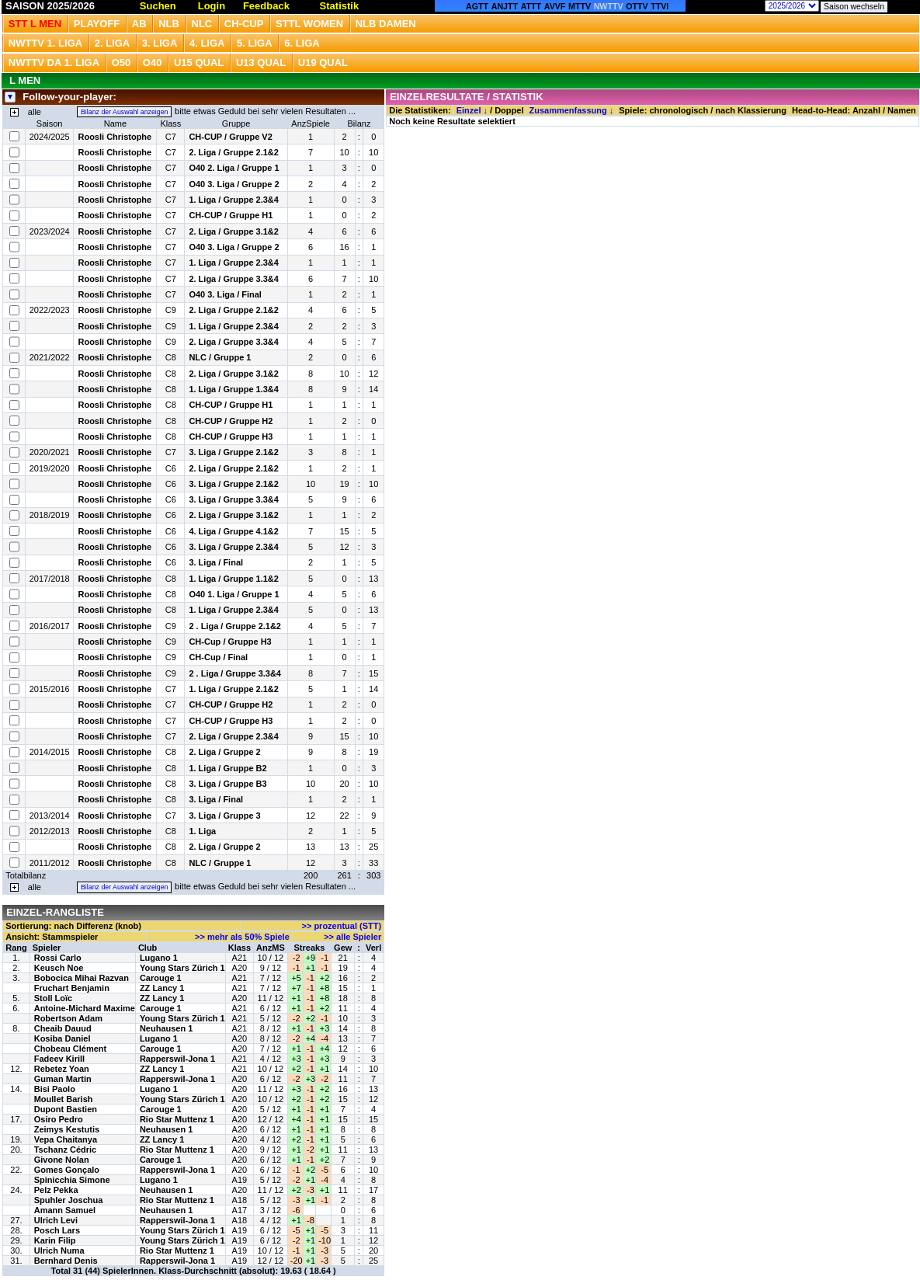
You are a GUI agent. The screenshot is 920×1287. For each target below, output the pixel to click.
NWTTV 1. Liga (45, 43)
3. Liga (160, 43)
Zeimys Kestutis (66, 1129)
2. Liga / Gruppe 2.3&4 (234, 736)
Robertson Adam (68, 1018)
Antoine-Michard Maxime (84, 1008)
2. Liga (112, 43)
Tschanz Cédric (65, 1149)
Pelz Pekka (56, 1190)
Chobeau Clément (70, 1048)
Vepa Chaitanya (65, 1139)
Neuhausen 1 (166, 1028)
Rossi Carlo (58, 957)
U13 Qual (261, 62)
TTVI (659, 6)
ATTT (531, 6)
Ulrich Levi (56, 1220)
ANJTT (504, 6)
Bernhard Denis (66, 1260)
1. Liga (202, 831)
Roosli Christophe (114, 136)
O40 (152, 62)
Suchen (158, 6)
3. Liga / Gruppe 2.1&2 (234, 452)
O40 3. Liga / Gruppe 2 (234, 184)
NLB (168, 24)
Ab (139, 24)
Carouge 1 (161, 978)
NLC (202, 24)
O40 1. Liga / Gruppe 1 (234, 594)
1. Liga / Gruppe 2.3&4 (234, 199)
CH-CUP (244, 24)
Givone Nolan (61, 1159)
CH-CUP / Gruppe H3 (231, 436)
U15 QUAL (199, 62)
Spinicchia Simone (72, 1179)
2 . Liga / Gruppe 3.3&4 (235, 673)
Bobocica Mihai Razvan (81, 978)
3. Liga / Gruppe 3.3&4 (234, 499)
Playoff (97, 24)
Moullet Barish (63, 1099)
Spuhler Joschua (68, 1200)
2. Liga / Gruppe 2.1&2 (234, 152)
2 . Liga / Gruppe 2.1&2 (235, 626)
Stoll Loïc (53, 998)
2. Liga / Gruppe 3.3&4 (234, 278)
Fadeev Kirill (59, 1058)
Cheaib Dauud (63, 1028)
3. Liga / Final (216, 562)
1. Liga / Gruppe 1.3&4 (234, 389)
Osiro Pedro (58, 1119)
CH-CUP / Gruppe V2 (230, 136)
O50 (121, 62)
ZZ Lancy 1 (162, 988)
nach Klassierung (750, 110)
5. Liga (255, 43)
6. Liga (302, 43)
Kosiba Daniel (62, 1038)
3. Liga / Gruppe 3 (224, 815)
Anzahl (866, 110)
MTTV (579, 6)
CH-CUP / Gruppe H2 (231, 421)
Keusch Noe (59, 967)
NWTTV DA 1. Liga (54, 62)
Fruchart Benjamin (71, 988)
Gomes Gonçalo (66, 1169)
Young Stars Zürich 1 (182, 967)
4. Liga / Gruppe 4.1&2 (234, 531)
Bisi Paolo (54, 1089)
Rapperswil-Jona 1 (177, 1058)
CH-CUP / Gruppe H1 (231, 215)
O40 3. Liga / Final (225, 294)
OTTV (636, 6)
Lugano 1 (159, 957)
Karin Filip (55, 1240)
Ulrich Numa (59, 1250)
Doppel (509, 110)
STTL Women (309, 24)
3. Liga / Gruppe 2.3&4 (234, 546)
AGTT (477, 6)
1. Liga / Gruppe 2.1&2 (234, 689)
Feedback (266, 6)
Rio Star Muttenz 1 (177, 1119)
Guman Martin (63, 1079)
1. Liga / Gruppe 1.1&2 (234, 578)
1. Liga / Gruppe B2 (227, 768)
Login (211, 6)
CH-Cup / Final (218, 657)
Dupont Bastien (65, 1109)
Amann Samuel (64, 1210)
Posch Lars (57, 1230)
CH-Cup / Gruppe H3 (230, 641)
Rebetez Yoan (61, 1068)
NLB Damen (386, 24)
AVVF (555, 6)
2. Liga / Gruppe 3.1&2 (234, 231)
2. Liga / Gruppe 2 (224, 752)
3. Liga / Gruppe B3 (227, 783)
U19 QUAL (323, 62)
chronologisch (678, 110)
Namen (901, 110)
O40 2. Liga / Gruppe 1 (234, 167)
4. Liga (207, 43)
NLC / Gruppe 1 (220, 357)
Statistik (339, 6)
